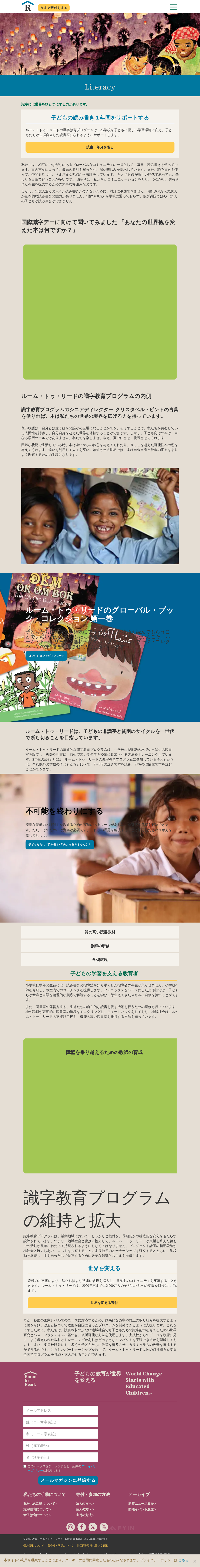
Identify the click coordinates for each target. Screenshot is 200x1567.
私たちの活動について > (40, 1503)
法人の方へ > (85, 1503)
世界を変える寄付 (104, 1302)
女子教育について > (37, 1515)
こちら (183, 1560)
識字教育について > (37, 1509)
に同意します (60, 1468)
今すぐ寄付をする (53, 8)
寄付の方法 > (85, 1515)
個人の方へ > (85, 1509)
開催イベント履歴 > (142, 1509)
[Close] (194, 1561)
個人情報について (33, 1545)
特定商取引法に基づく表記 (92, 1545)
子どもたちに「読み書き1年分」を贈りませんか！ (60, 844)
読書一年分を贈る (100, 147)
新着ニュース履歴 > (142, 1503)
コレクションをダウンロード (46, 655)
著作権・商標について (60, 1545)
